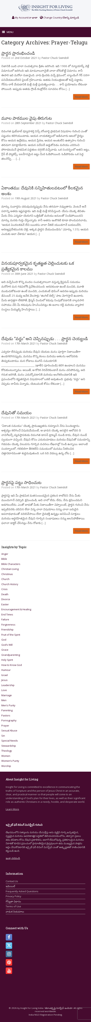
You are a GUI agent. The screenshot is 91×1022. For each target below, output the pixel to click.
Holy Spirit (7, 660)
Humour (6, 670)
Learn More (12, 809)
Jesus (4, 680)
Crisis (4, 589)
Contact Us (12, 881)
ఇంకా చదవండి (13, 858)
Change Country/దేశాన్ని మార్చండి (59, 17)
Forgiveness (8, 624)
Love (4, 690)
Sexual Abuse (9, 730)
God (3, 639)
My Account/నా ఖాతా (24, 17)
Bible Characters (10, 564)
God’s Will (7, 644)
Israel (4, 675)
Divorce (5, 599)
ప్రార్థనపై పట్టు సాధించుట (21, 482)
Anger (4, 554)
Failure (5, 619)
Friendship (7, 629)
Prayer (5, 725)
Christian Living (10, 569)
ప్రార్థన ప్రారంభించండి (18, 53)
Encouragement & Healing (16, 609)
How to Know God (11, 665)
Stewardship (8, 745)
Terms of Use (13, 906)
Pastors (5, 715)
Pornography (9, 720)
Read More (81, 97)
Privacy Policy (13, 896)
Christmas (7, 574)
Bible (4, 559)
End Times (7, 614)
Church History (9, 584)
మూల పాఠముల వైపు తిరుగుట (26, 118)
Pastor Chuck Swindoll (55, 58)
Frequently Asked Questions (22, 891)
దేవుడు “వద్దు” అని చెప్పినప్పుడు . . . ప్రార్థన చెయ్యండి (44, 338)
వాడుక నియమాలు (15, 911)
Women (5, 756)
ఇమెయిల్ (10, 886)
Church (5, 579)
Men (3, 700)
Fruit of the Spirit (10, 634)
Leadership (7, 685)
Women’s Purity (10, 760)
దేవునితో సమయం (16, 412)
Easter (5, 604)
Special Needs (9, 740)
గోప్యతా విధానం (13, 901)
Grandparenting (10, 655)
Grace (4, 649)
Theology (6, 750)
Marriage (6, 695)
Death (4, 594)
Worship (6, 766)
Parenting (7, 710)
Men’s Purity (8, 705)
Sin (3, 735)
